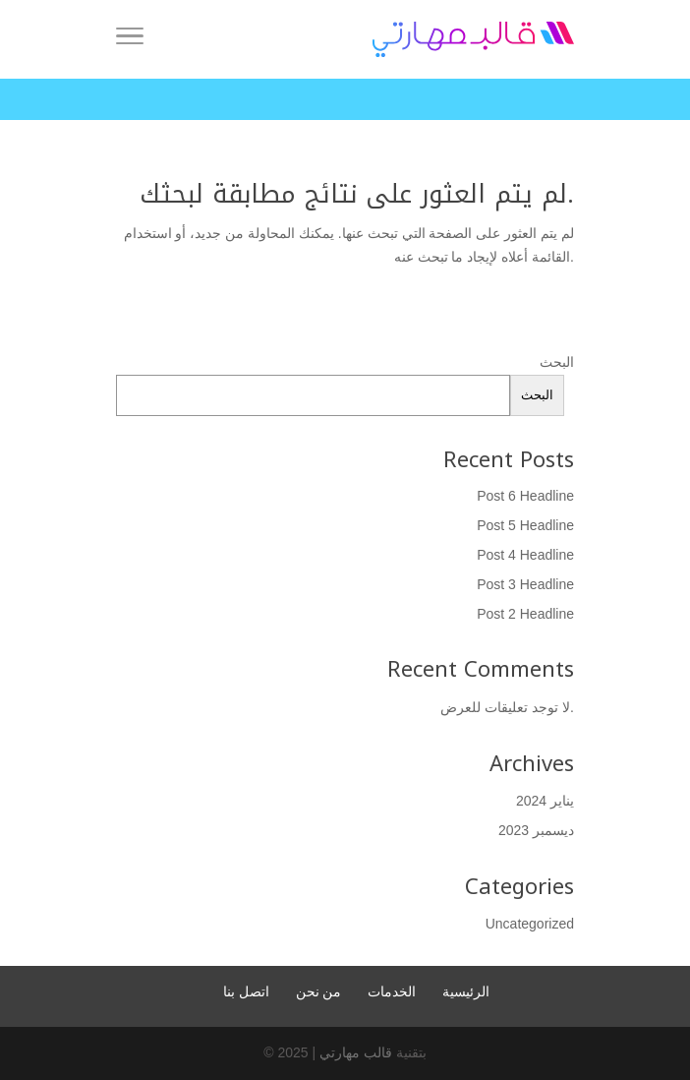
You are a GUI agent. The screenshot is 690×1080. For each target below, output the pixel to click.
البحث (557, 362)
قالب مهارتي (355, 1052)
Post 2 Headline (525, 614)
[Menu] (130, 39)
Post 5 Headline (525, 525)
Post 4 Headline (525, 555)
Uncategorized (530, 923)
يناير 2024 (545, 801)
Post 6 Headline (525, 496)
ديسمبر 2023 (536, 830)
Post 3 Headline (525, 584)
